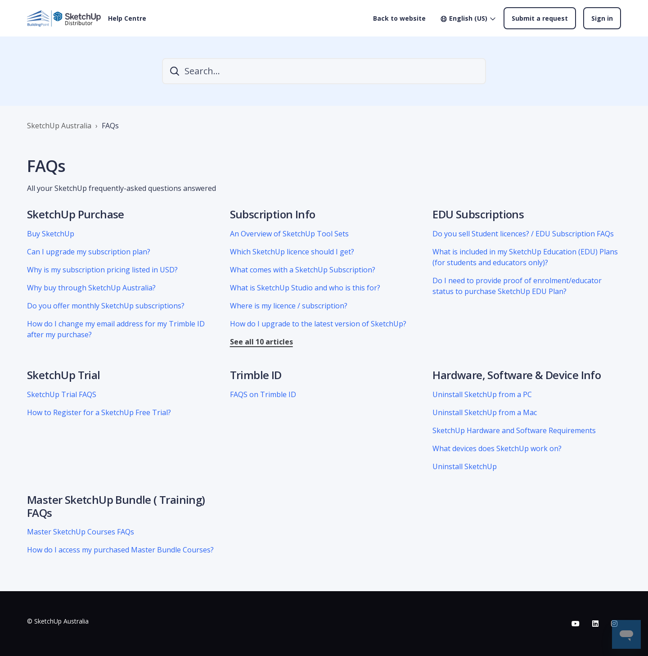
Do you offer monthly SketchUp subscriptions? (105, 306)
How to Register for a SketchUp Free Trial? (99, 412)
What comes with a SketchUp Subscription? (302, 270)
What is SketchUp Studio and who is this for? (305, 288)
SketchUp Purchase (75, 214)
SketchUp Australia (59, 126)
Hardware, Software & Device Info (516, 374)
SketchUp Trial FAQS (61, 394)
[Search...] (324, 71)
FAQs (110, 126)
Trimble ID (256, 374)
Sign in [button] (602, 18)
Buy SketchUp (50, 234)
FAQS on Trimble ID (263, 394)
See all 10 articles (261, 342)
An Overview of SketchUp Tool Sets (289, 234)
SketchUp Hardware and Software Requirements (514, 430)
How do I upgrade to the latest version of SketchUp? (318, 324)
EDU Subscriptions (478, 214)
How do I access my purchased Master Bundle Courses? (120, 550)
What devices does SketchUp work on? (497, 448)
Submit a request (540, 18)
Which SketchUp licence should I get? (292, 252)
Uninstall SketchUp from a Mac (484, 412)
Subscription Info (272, 214)
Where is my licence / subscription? (288, 306)
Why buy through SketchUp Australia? (91, 288)
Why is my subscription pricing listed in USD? (102, 270)
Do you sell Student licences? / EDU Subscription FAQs (523, 234)
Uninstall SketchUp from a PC (482, 394)
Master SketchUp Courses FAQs (80, 532)
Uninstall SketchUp (464, 466)
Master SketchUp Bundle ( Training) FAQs (116, 506)
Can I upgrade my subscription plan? (88, 252)
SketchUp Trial (63, 374)
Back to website (399, 18)
